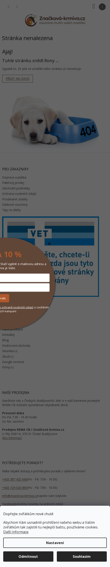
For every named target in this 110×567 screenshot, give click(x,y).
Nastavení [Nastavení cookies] (55, 542)
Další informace (15, 532)
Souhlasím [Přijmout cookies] (82, 556)
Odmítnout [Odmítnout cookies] (28, 556)
